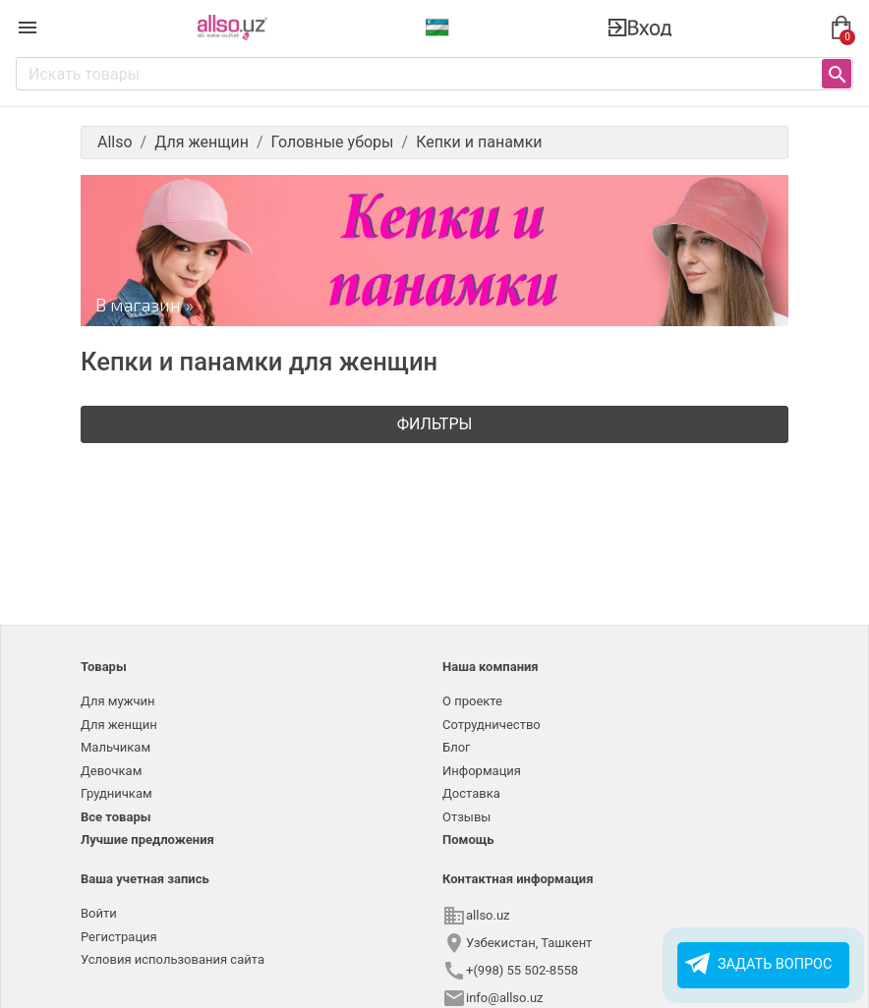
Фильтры (435, 424)
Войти (99, 913)
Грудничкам (116, 793)
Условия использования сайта (172, 959)
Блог (456, 747)
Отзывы (466, 817)
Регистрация (119, 936)
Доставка (471, 793)
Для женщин (119, 724)
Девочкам (111, 770)
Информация (481, 770)
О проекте (472, 701)
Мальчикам (115, 747)
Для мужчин (118, 701)
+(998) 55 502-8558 (522, 970)
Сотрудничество (491, 724)
